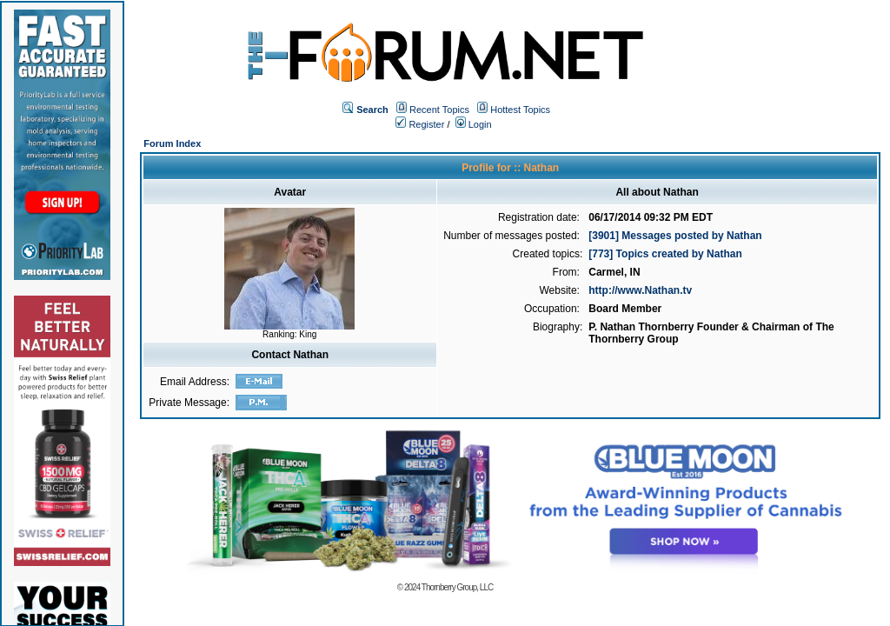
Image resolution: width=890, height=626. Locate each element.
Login (473, 124)
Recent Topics (439, 109)
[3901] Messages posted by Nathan (674, 236)
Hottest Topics (520, 109)
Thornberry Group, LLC (457, 587)
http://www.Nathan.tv (640, 290)
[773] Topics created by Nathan (665, 254)
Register (419, 124)
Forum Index (172, 143)
